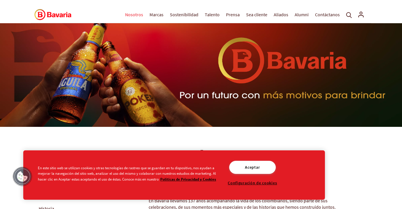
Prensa (233, 14)
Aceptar (252, 167)
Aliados (281, 14)
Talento (212, 14)
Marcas (156, 14)
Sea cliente (256, 14)
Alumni (302, 14)
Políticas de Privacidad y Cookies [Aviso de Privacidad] (188, 179)
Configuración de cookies (252, 182)
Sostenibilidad (184, 14)
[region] (174, 175)
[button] (22, 176)
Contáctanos (327, 14)
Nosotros (134, 14)
